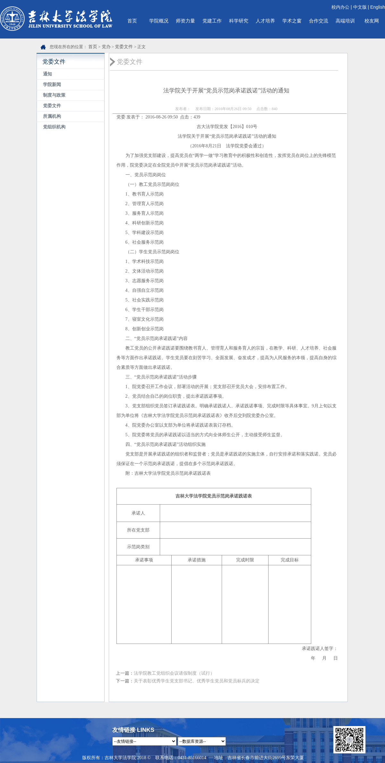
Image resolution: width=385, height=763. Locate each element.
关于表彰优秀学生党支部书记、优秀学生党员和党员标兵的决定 (197, 681)
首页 (132, 20)
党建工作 (212, 20)
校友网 (371, 20)
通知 (47, 74)
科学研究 (238, 20)
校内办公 (340, 7)
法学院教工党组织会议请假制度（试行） (174, 673)
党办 (106, 46)
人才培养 (265, 20)
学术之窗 (292, 20)
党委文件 (124, 46)
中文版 (360, 7)
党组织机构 (54, 127)
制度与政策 (54, 95)
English (377, 7)
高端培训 (345, 20)
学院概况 (158, 20)
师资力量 (185, 20)
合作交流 (318, 20)
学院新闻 (52, 84)
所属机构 (52, 116)
